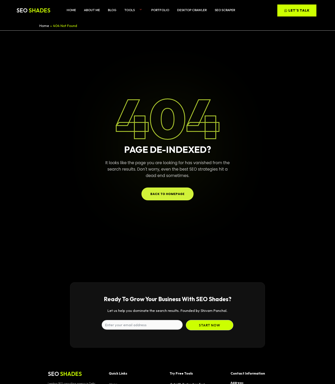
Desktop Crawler (192, 10)
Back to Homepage (167, 194)
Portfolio (160, 10)
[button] (136, 10)
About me (92, 10)
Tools (133, 10)
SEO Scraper (225, 10)
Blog (112, 10)
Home (71, 10)
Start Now (209, 325)
